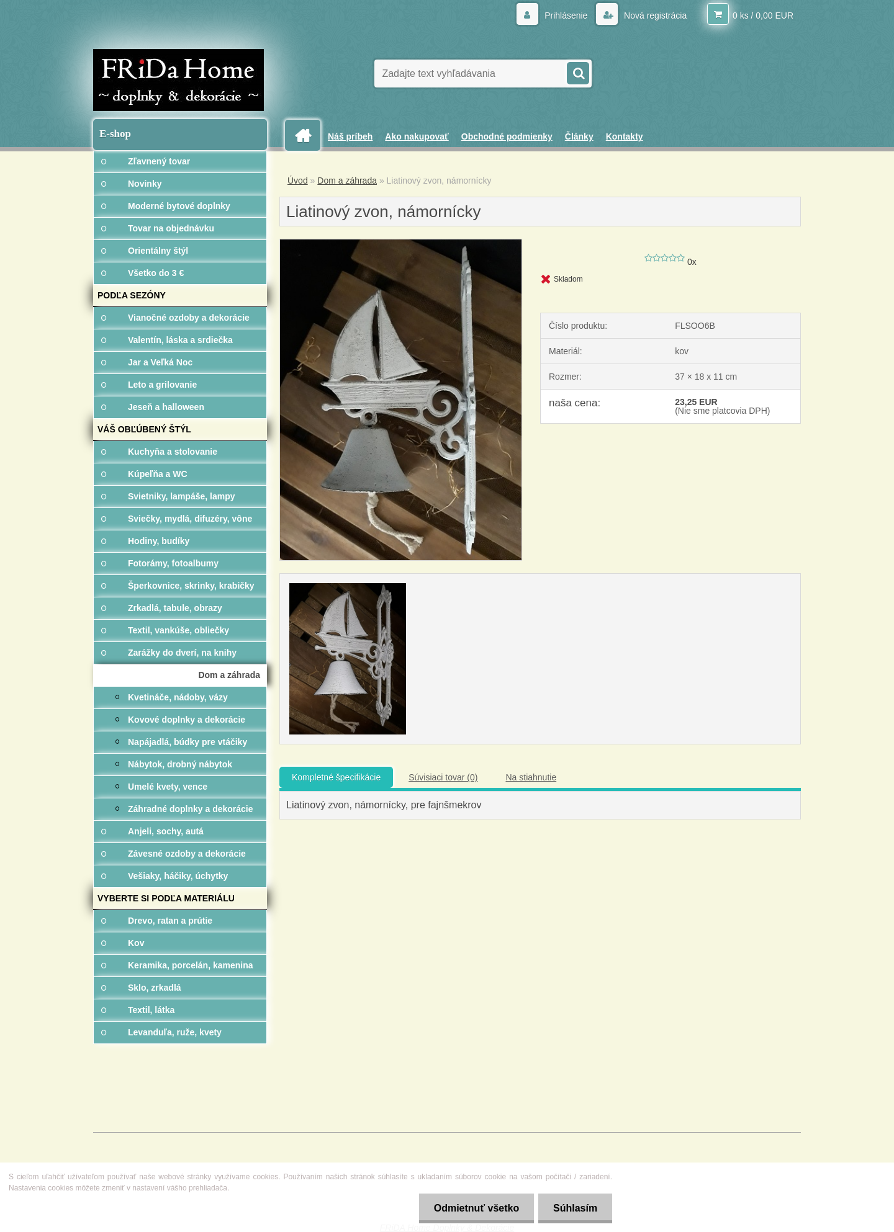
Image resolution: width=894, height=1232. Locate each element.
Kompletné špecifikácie (336, 777)
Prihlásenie (566, 15)
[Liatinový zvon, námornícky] (401, 244)
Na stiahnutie (530, 777)
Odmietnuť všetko (474, 1208)
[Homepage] (307, 135)
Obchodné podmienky (507, 136)
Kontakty (624, 136)
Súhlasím (575, 1208)
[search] (577, 72)
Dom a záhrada (347, 180)
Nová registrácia (654, 15)
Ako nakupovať (416, 136)
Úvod (297, 180)
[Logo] (178, 80)
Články (579, 136)
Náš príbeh (350, 136)
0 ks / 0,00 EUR (763, 15)
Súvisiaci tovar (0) (443, 777)
